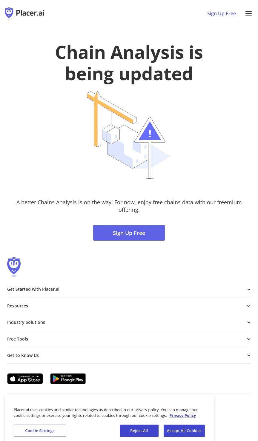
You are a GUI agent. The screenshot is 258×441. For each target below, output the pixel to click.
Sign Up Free (129, 232)
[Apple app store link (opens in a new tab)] (25, 378)
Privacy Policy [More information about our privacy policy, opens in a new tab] (182, 417)
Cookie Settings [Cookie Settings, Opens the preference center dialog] (39, 432)
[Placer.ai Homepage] (24, 13)
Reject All (139, 432)
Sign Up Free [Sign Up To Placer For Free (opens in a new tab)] (221, 13)
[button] (248, 13)
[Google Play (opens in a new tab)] (68, 378)
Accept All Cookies (184, 432)
